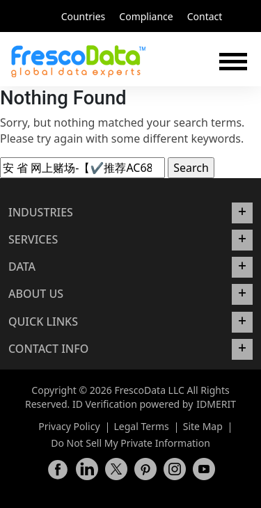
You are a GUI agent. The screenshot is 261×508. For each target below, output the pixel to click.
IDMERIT (216, 404)
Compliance (146, 16)
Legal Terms (141, 426)
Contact (205, 16)
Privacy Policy (69, 426)
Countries (83, 16)
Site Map (203, 426)
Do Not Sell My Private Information (130, 443)
